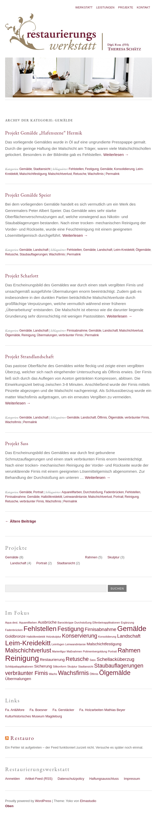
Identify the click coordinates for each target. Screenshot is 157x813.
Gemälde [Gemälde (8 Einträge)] (131, 629)
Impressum (132, 779)
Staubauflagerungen (33, 254)
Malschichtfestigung (33, 174)
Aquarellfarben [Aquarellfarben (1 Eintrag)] (28, 622)
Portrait (38, 492)
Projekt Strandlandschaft (29, 356)
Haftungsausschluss (104, 779)
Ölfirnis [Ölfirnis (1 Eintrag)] (94, 673)
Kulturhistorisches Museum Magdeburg (33, 716)
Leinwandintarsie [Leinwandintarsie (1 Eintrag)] (75, 644)
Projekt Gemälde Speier (28, 195)
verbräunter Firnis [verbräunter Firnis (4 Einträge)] (26, 673)
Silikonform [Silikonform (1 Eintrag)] (59, 666)
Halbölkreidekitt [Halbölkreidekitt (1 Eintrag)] (35, 636)
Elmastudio (88, 801)
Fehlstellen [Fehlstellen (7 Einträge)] (40, 629)
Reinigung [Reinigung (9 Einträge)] (22, 658)
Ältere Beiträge (20, 521)
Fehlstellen (76, 169)
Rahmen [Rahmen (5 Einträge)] (129, 650)
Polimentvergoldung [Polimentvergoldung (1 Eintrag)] (95, 651)
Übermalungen (47, 335)
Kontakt (143, 7)
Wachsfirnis (95, 174)
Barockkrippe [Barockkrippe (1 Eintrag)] (66, 622)
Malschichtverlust (60, 174)
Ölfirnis (102, 417)
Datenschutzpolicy (71, 779)
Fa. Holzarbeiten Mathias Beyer (102, 710)
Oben (9, 806)
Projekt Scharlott (21, 276)
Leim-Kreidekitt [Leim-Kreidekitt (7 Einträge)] (28, 643)
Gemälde (25, 169)
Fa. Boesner (38, 710)
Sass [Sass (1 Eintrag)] (93, 659)
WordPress (43, 801)
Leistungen (105, 7)
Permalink (113, 174)
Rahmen (91, 557)
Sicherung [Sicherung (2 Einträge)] (43, 666)
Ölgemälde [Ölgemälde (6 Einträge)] (115, 672)
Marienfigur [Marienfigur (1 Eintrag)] (59, 651)
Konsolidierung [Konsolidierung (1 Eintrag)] (107, 636)
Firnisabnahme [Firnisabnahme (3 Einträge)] (100, 629)
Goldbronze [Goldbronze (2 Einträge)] (15, 636)
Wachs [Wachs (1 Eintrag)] (53, 673)
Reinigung (29, 335)
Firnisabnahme (77, 330)
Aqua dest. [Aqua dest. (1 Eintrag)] (11, 622)
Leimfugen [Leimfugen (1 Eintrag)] (57, 644)
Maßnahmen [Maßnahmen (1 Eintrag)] (74, 651)
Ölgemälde (143, 250)
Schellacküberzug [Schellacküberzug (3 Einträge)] (115, 659)
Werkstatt (83, 7)
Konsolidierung (124, 169)
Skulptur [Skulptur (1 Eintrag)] (72, 666)
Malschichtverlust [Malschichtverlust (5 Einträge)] (28, 650)
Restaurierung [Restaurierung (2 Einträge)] (52, 659)
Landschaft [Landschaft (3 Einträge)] (128, 636)
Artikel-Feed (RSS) (39, 779)
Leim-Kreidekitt (124, 250)
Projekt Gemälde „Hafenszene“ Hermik (43, 133)
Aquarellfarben (72, 492)
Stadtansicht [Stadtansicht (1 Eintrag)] (85, 666)
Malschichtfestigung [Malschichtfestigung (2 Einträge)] (104, 644)
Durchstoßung (93, 492)
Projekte (125, 7)
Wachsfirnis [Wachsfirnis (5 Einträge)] (73, 673)
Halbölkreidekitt (51, 497)
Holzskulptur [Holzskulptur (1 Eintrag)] (53, 636)
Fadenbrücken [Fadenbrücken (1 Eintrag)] (14, 629)
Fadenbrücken (114, 492)
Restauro (22, 737)
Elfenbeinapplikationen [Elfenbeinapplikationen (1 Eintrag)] (106, 622)
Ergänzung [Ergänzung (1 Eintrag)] (127, 622)
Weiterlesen (116, 154)
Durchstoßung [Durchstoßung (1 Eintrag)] (83, 622)
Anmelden (12, 779)
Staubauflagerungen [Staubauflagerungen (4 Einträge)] (118, 666)
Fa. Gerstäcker (63, 710)
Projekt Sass (16, 443)
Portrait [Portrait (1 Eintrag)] (112, 651)
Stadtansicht (41, 169)
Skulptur (114, 557)
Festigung (92, 169)
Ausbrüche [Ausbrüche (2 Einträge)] (47, 622)
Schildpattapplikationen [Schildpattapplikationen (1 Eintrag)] (19, 666)
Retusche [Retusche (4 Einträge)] (77, 659)
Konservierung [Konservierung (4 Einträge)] (79, 636)
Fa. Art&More (14, 710)
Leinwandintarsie (75, 497)
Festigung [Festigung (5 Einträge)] (70, 629)
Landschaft (40, 250)
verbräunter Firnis (70, 335)
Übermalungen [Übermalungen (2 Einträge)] (18, 678)
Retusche (79, 174)
